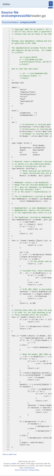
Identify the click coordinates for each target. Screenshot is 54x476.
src (3, 16)
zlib (27, 16)
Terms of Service (21, 470)
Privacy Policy (34, 470)
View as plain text (9, 454)
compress (15, 16)
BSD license (29, 468)
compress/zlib (28, 22)
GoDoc (6, 4)
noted (14, 464)
